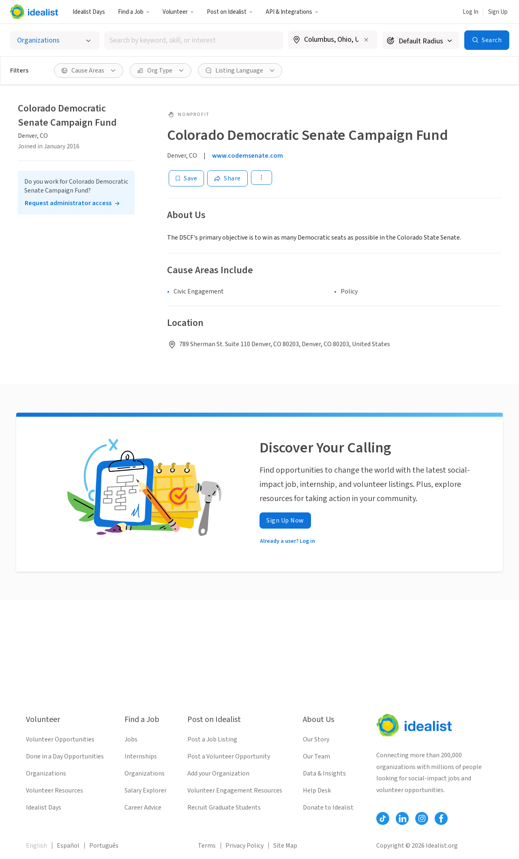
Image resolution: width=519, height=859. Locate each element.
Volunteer (178, 12)
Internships (140, 756)
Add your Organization (218, 773)
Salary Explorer (145, 790)
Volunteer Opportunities (60, 739)
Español (68, 845)
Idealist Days (89, 12)
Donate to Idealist (328, 807)
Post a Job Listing (212, 739)
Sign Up (498, 12)
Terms (207, 845)
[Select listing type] (54, 40)
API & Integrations (292, 12)
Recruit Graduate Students (224, 807)
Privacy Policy (244, 845)
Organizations (46, 773)
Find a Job (134, 12)
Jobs (130, 739)
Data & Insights (324, 773)
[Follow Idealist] (382, 818)
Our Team (316, 756)
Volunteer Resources (54, 790)
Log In (470, 12)
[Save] (186, 178)
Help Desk (317, 790)
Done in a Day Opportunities (65, 756)
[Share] (227, 178)
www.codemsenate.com (247, 155)
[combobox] (194, 40)
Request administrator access (68, 203)
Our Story (316, 739)
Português (103, 845)
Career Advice (142, 807)
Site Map (285, 845)
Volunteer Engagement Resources (234, 790)
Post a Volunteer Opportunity (228, 756)
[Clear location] (366, 39)
